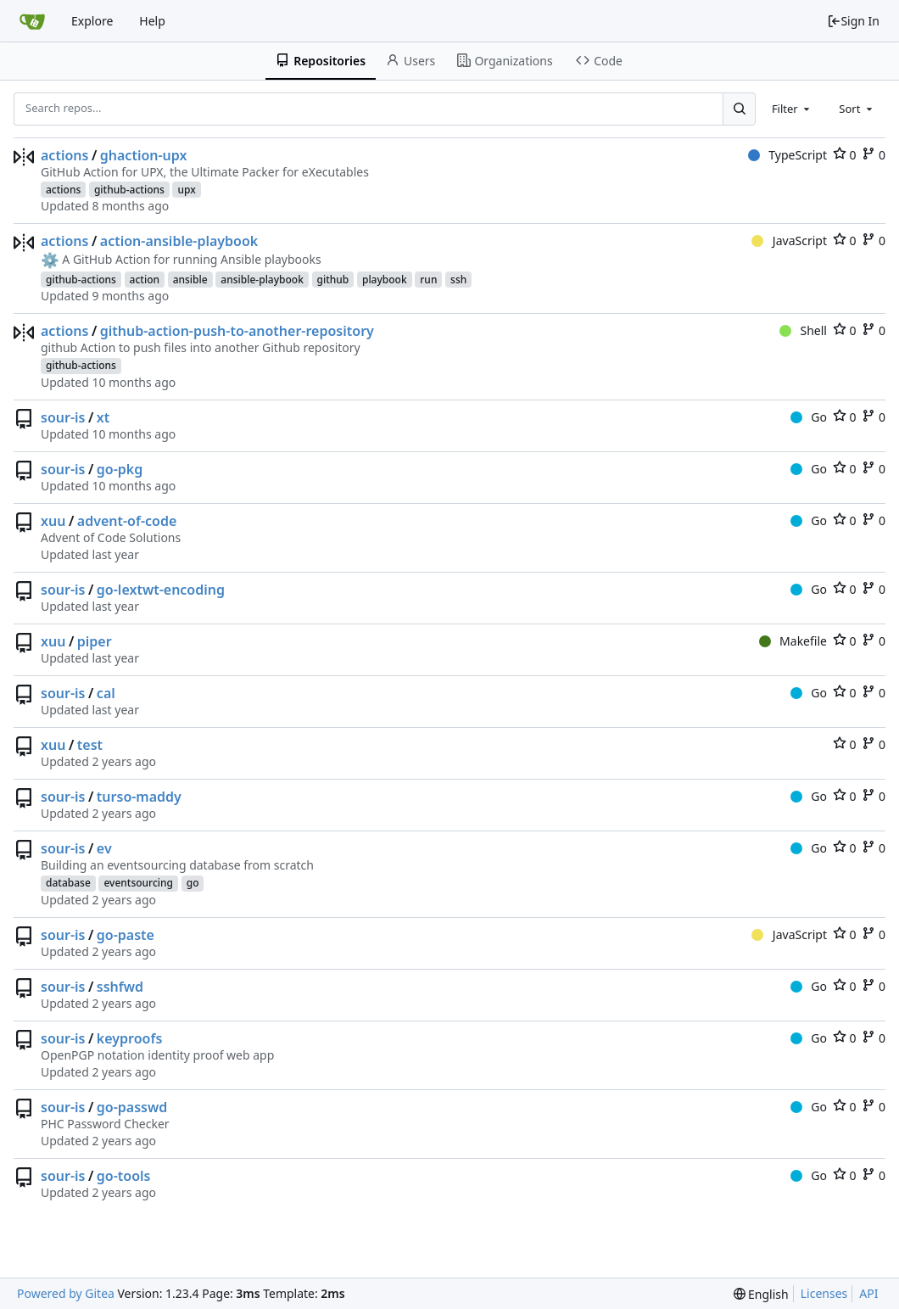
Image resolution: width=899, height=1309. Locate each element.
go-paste (125, 934)
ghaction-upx (143, 155)
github (333, 279)
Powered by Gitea (65, 1293)
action (144, 279)
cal (106, 693)
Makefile (793, 641)
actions (64, 155)
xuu (53, 520)
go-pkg (119, 469)
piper (94, 641)
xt (103, 417)
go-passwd (132, 1107)
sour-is (63, 417)
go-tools (124, 1175)
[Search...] (739, 108)
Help (152, 21)
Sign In (853, 21)
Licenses (824, 1293)
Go (808, 417)
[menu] (761, 1294)
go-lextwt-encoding (161, 589)
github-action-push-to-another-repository (237, 330)
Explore (92, 21)
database (68, 882)
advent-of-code (127, 520)
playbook (384, 279)
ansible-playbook (262, 279)
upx (186, 189)
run (428, 279)
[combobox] (792, 108)
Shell (803, 330)
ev (104, 848)
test (90, 744)
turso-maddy (139, 796)
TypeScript (787, 155)
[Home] (32, 21)
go (193, 882)
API (868, 1293)
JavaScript (789, 240)
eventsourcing (138, 882)
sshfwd (120, 986)
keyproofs (129, 1038)
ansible (190, 279)
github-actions (129, 189)
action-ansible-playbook (179, 240)
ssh (458, 279)
